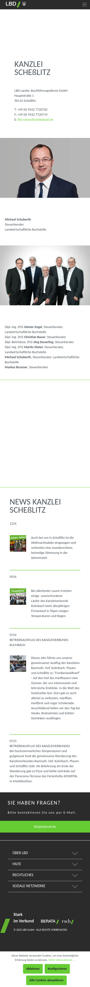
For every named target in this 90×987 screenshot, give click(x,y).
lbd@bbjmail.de (45, 827)
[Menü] (84, 4)
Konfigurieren (57, 969)
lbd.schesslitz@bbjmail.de (35, 120)
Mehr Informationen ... (61, 960)
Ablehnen (33, 969)
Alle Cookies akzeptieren (46, 980)
